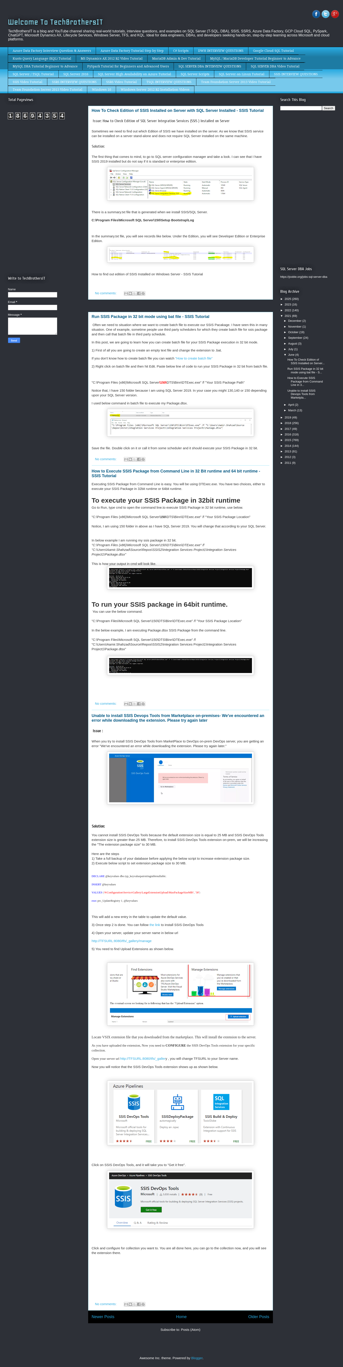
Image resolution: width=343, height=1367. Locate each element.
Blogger (197, 1358)
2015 (288, 440)
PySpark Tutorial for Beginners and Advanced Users (128, 66)
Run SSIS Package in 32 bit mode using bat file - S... (305, 370)
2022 (288, 310)
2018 (288, 423)
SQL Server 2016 (75, 74)
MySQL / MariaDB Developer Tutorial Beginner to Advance (255, 58)
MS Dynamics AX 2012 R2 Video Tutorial (112, 58)
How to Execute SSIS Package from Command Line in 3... (305, 381)
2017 (288, 429)
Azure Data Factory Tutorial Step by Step (132, 50)
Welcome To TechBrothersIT (55, 22)
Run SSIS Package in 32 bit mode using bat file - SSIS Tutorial (151, 316)
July (291, 349)
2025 (288, 299)
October (293, 332)
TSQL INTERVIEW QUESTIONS (168, 82)
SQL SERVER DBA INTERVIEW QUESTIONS (210, 66)
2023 (288, 304)
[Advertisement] (45, 160)
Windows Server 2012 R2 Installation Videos (155, 89)
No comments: (106, 293)
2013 (288, 451)
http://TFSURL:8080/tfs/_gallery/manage (122, 941)
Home (181, 1317)
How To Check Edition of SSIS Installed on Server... (306, 361)
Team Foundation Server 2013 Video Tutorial (236, 82)
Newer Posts (103, 1317)
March (292, 410)
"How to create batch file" (193, 358)
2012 (288, 457)
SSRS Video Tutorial (121, 82)
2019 (288, 417)
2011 (288, 462)
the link (155, 925)
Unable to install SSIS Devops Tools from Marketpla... (301, 394)
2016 (288, 434)
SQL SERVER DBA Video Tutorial (275, 66)
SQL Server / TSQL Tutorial (33, 74)
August (293, 343)
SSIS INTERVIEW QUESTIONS (296, 74)
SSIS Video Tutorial (27, 82)
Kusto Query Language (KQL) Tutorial (42, 58)
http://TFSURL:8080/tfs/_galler (143, 1058)
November (295, 326)
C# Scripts (181, 50)
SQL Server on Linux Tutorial (241, 74)
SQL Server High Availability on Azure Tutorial (134, 74)
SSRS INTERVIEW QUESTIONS (74, 82)
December (295, 320)
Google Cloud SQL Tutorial (273, 50)
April (291, 404)
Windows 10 (101, 89)
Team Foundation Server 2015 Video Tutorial (47, 89)
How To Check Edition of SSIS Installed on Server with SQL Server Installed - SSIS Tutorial (178, 110)
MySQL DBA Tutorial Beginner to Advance (45, 66)
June (291, 354)
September (295, 337)
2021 (288, 316)
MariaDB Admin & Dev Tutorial (176, 58)
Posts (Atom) (190, 1329)
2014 (288, 445)
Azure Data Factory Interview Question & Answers (52, 50)
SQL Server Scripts (195, 74)
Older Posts (258, 1317)
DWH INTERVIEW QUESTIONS (220, 50)
